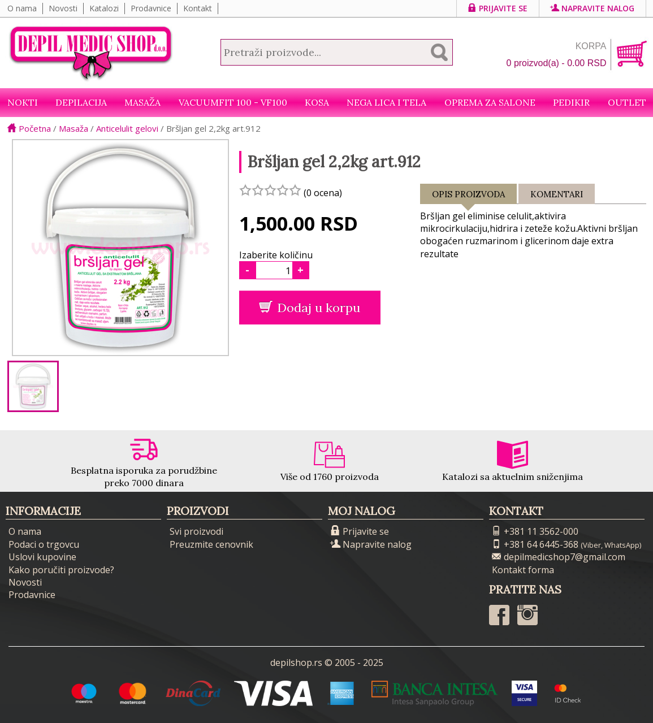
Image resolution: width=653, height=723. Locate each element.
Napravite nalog (592, 8)
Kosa (317, 102)
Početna (29, 128)
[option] (33, 386)
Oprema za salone (489, 102)
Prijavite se (497, 8)
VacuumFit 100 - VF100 (233, 102)
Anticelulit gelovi (127, 128)
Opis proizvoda (468, 196)
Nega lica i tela (386, 102)
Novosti (63, 8)
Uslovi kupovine (42, 557)
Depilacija (81, 102)
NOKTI (22, 102)
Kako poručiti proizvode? (61, 570)
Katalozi (104, 8)
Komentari (556, 194)
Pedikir (571, 102)
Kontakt (197, 8)
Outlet (627, 102)
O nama (22, 8)
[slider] (270, 190)
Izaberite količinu (276, 255)
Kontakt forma (523, 570)
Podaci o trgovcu (43, 544)
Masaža (142, 102)
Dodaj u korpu (309, 307)
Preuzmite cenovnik (211, 544)
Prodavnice (151, 8)
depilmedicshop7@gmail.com (558, 557)
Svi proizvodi (196, 531)
